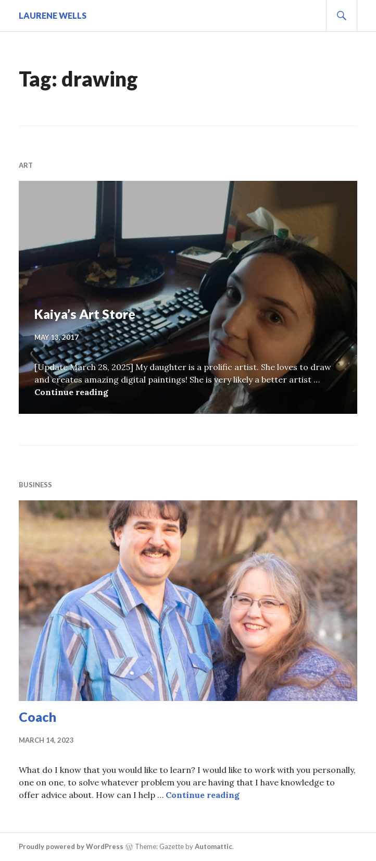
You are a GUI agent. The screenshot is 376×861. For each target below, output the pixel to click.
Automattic (213, 846)
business (35, 485)
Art (26, 165)
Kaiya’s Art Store (84, 314)
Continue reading (71, 392)
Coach (37, 716)
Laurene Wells (52, 15)
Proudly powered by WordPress (71, 846)
